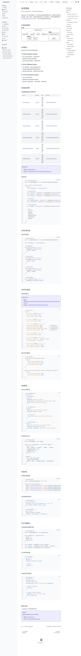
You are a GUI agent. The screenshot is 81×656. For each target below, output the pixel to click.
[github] (76, 2)
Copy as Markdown (26, 11)
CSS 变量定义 (69, 32)
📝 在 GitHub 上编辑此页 (27, 626)
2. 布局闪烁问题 (70, 52)
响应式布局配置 (70, 34)
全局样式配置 (68, 30)
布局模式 (67, 12)
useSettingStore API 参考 (72, 22)
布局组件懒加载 (70, 44)
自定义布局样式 (70, 38)
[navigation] (72, 32)
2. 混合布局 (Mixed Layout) (72, 16)
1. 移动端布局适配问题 (71, 50)
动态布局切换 (69, 28)
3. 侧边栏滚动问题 (70, 54)
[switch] (72, 2)
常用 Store (25, 608)
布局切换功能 (68, 26)
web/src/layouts (30, 617)
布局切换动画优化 (70, 46)
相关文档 (67, 56)
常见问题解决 (68, 48)
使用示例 (68, 24)
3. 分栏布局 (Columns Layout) (72, 18)
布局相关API (68, 20)
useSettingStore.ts (31, 169)
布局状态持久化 (70, 40)
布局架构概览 (68, 10)
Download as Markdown (37, 11)
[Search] (24, 2)
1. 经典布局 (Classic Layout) (72, 14)
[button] (8, 6)
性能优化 (67, 42)
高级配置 (67, 36)
